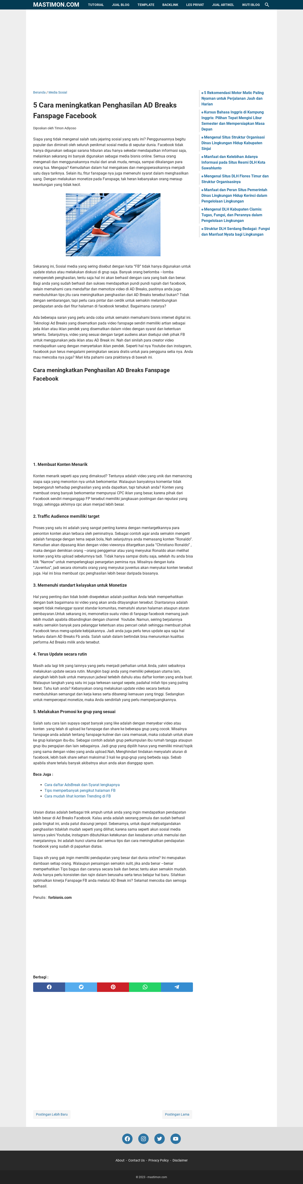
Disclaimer (180, 1160)
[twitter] (81, 987)
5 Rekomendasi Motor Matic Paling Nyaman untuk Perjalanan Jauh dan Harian (232, 98)
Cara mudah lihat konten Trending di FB (78, 796)
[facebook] (49, 987)
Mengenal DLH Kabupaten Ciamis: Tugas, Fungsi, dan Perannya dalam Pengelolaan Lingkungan (231, 215)
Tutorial (96, 5)
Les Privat (195, 5)
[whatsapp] (145, 987)
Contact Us (136, 1160)
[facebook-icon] (127, 1139)
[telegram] (177, 987)
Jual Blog (120, 5)
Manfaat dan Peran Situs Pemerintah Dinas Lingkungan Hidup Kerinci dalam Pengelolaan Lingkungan (234, 195)
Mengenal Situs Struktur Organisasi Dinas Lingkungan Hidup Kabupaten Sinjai (233, 143)
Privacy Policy (158, 1160)
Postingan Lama (177, 1114)
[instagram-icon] (143, 1139)
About (120, 1160)
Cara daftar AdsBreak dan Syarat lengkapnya (82, 785)
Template (146, 5)
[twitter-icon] (159, 1139)
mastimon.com (56, 4)
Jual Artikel (223, 5)
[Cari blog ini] (267, 5)
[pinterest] (113, 987)
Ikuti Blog (251, 5)
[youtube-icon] (175, 1139)
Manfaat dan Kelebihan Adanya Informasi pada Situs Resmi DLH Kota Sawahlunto (233, 162)
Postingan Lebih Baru (52, 1114)
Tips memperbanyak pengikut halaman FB (80, 790)
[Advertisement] (151, 50)
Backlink (170, 5)
